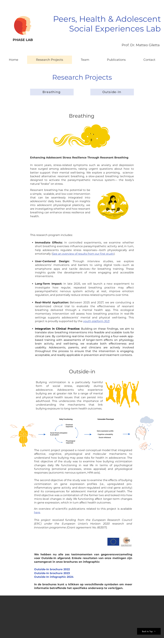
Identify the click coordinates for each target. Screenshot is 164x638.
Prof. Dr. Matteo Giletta (141, 45)
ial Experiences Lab (122, 28)
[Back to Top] (149, 631)
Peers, (65, 19)
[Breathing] (52, 92)
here (37, 512)
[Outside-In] (112, 92)
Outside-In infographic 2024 (53, 576)
